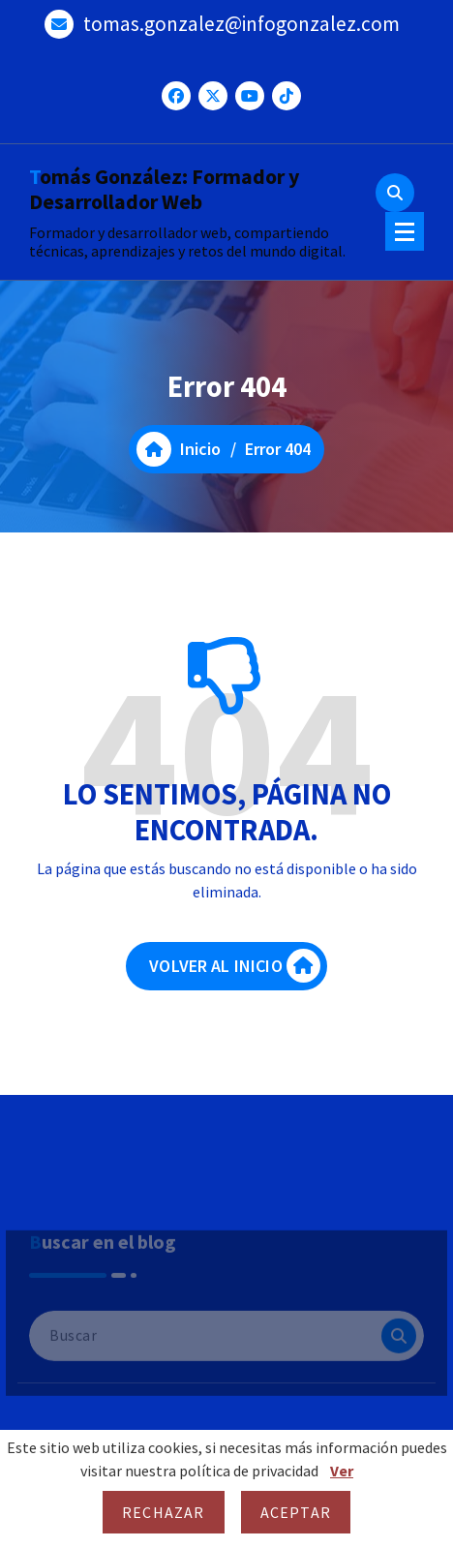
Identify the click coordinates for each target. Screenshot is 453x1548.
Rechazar (163, 1512)
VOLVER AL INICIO (234, 973)
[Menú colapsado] (404, 231)
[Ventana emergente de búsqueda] (395, 192)
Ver (341, 1470)
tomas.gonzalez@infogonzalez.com (241, 21)
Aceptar (295, 1512)
